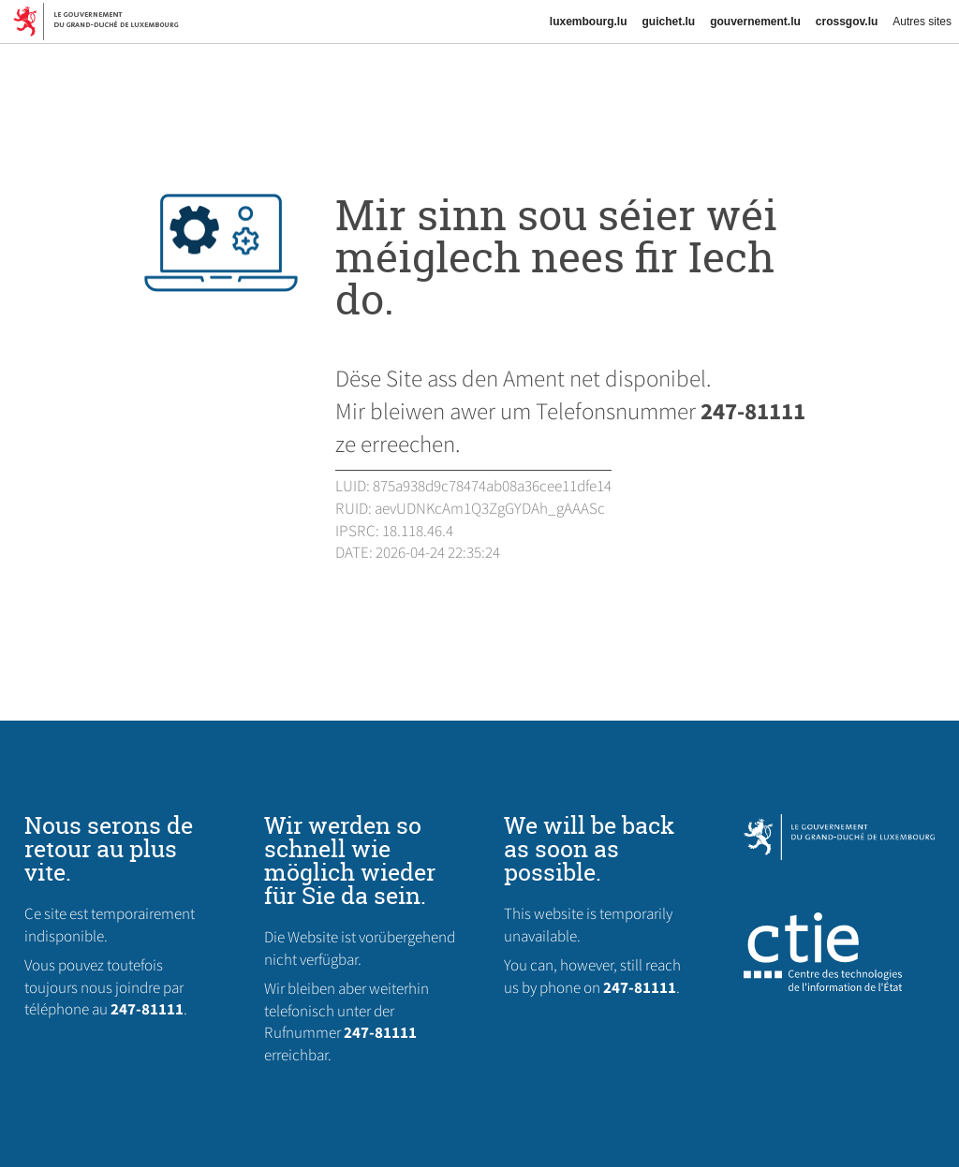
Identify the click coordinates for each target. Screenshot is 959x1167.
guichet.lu (668, 21)
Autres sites (922, 21)
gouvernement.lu (755, 21)
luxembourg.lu (588, 21)
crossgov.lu (847, 21)
